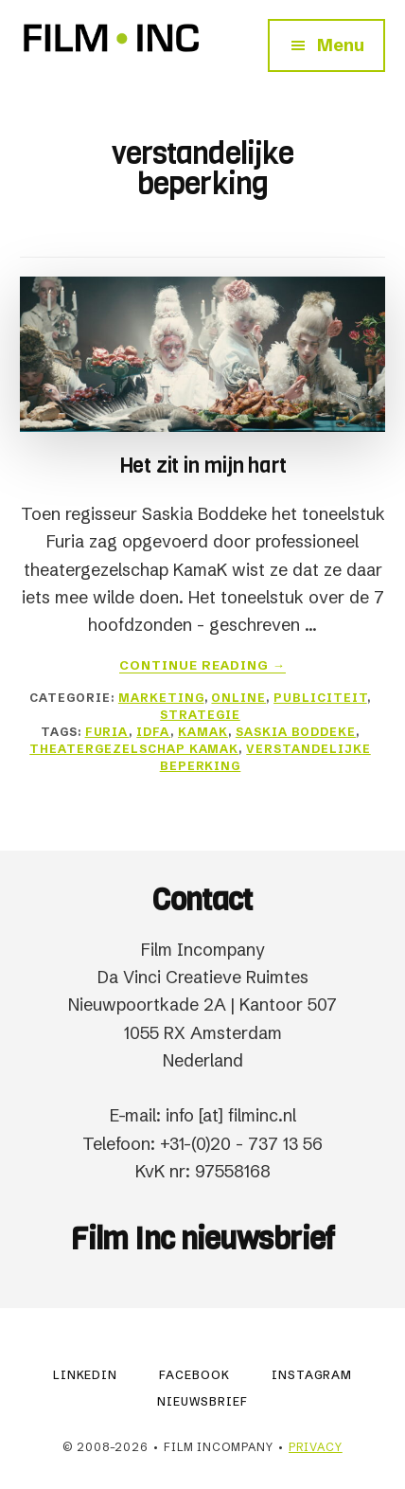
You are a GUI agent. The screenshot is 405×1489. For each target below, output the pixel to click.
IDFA (153, 732)
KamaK (203, 732)
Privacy (316, 1447)
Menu (340, 45)
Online (238, 698)
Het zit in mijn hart (203, 465)
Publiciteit (320, 698)
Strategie (200, 715)
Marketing (161, 698)
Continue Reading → (202, 665)
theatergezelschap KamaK (133, 749)
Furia (107, 732)
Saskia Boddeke (296, 732)
